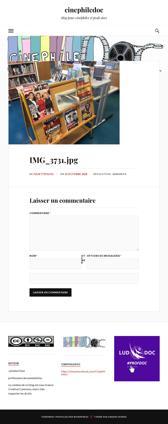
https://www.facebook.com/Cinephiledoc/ (83, 373)
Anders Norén (117, 416)
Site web (83, 259)
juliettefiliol (43, 174)
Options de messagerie (104, 256)
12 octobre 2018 (76, 174)
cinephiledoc (84, 9)
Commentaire (40, 213)
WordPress (81, 416)
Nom (33, 256)
